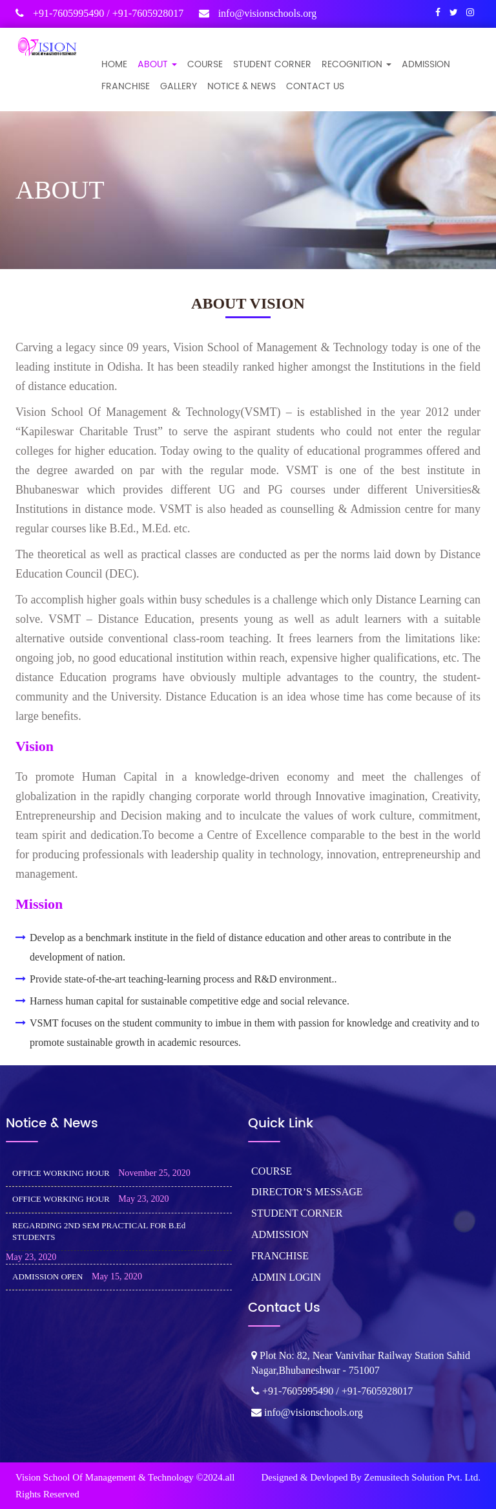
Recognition (356, 64)
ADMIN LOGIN (286, 1277)
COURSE (205, 64)
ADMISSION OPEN (47, 1276)
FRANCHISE (125, 86)
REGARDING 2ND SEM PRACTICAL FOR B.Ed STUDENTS (98, 1232)
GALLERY (178, 86)
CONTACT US (315, 86)
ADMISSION (426, 64)
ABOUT (157, 64)
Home (114, 64)
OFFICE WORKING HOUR (61, 1173)
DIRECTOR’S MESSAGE (307, 1191)
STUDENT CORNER (272, 64)
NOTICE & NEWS (241, 86)
